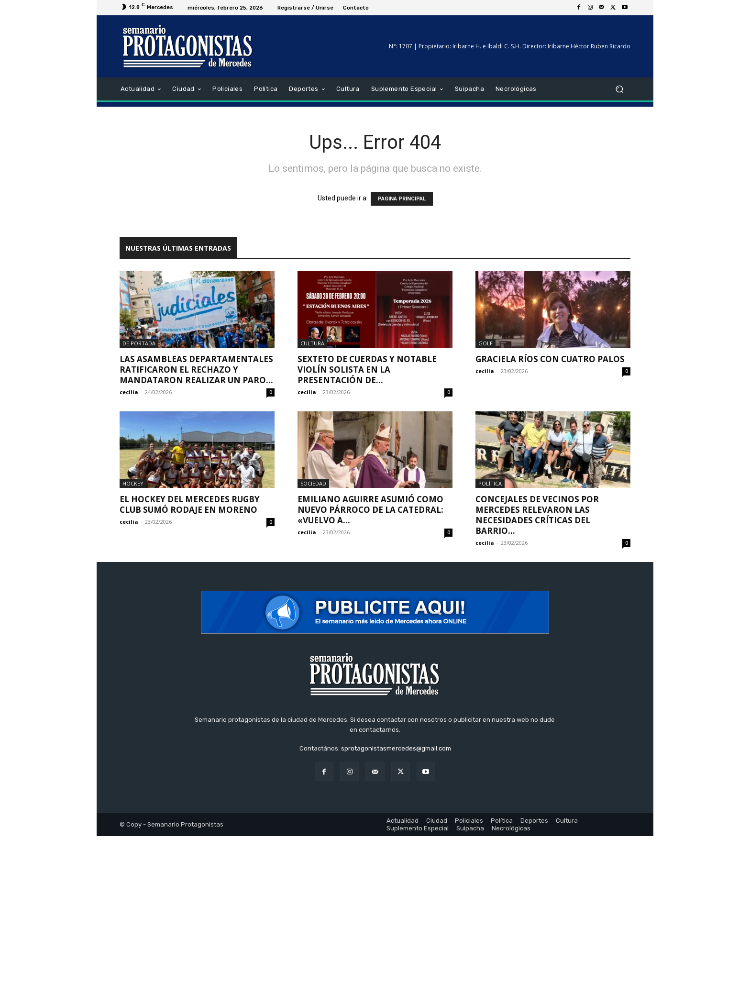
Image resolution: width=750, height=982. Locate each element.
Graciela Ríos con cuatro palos (550, 358)
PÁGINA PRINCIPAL (402, 199)
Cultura (312, 343)
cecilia (129, 392)
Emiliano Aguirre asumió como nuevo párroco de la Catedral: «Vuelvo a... (370, 510)
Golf (485, 343)
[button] (619, 89)
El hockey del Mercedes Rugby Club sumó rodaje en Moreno (190, 504)
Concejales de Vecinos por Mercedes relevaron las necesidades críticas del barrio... (537, 515)
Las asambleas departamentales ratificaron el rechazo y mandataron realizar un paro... (196, 369)
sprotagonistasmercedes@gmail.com (396, 748)
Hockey (132, 483)
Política (490, 483)
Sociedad (313, 483)
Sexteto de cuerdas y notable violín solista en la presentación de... (367, 369)
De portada (138, 343)
